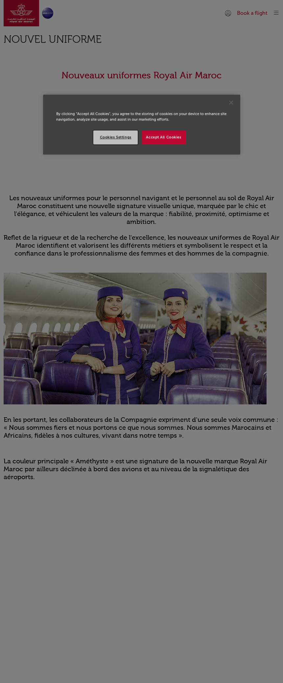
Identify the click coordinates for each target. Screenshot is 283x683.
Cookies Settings (115, 137)
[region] (141, 124)
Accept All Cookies (163, 137)
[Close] (231, 102)
